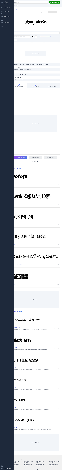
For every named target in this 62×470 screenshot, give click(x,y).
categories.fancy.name (29, 66)
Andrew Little (23, 329)
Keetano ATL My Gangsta (22, 264)
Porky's (18, 184)
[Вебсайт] (29, 69)
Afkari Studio (23, 349)
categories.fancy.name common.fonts (42, 462)
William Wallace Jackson (25, 429)
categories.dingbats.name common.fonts (31, 462)
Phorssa (18, 284)
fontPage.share (33, 161)
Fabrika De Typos (23, 245)
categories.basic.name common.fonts (19, 462)
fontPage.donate (45, 156)
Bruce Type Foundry (24, 369)
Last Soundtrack (23, 205)
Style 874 (18, 407)
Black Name (19, 347)
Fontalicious (23, 185)
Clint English (23, 225)
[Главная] (16, 5)
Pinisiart (25, 11)
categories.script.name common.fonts (42, 465)
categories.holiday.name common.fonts (31, 465)
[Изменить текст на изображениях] (34, 38)
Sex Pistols (19, 224)
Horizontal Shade (20, 427)
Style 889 (18, 367)
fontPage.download (30, 156)
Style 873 (18, 387)
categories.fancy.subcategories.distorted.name (44, 66)
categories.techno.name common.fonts (54, 465)
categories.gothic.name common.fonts (19, 465)
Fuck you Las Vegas (21, 244)
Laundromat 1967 (20, 204)
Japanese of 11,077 (20, 327)
